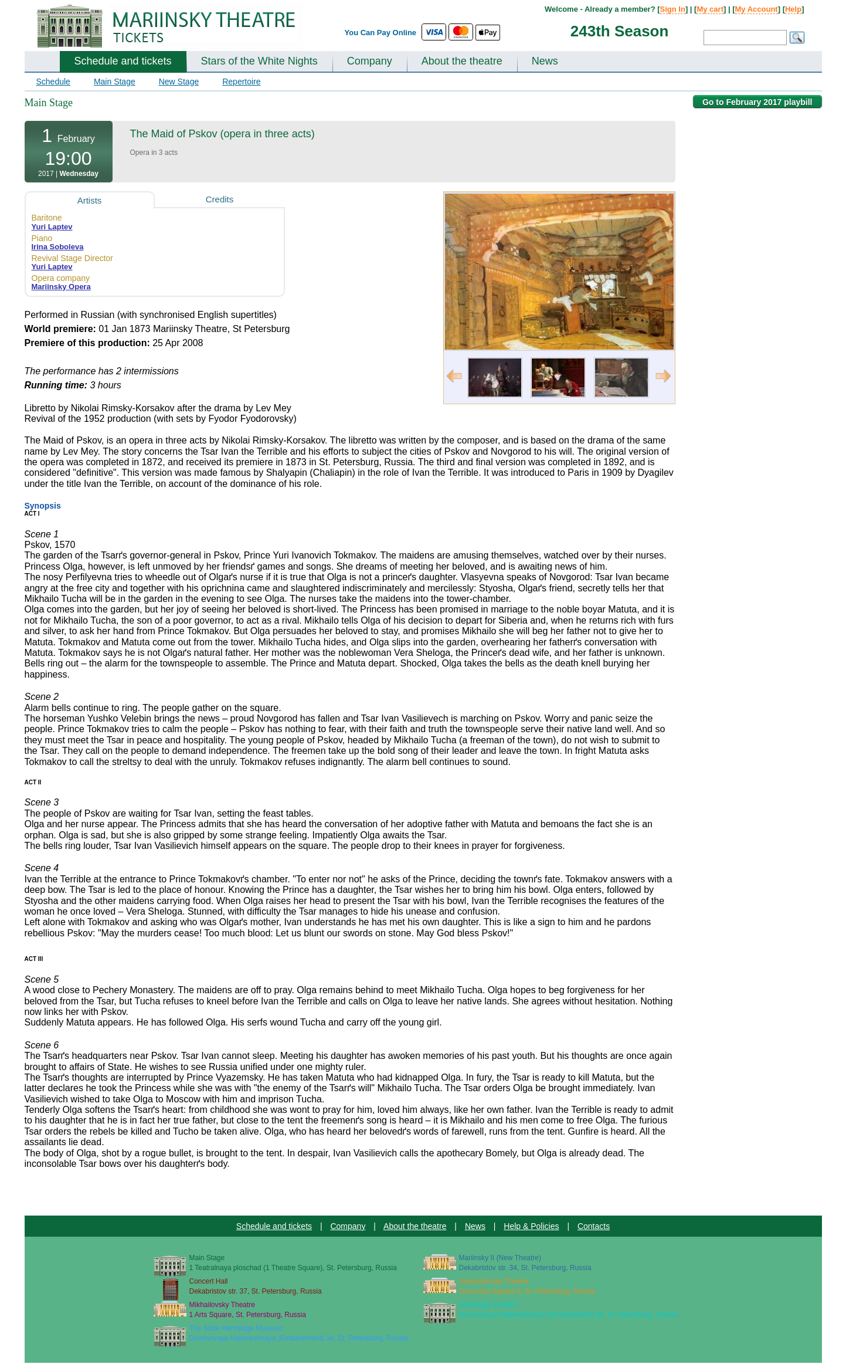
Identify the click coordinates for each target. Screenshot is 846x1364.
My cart (709, 9)
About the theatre (462, 61)
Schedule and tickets (123, 61)
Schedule (53, 81)
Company (369, 61)
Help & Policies (531, 1226)
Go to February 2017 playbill (757, 102)
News (545, 61)
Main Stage (114, 81)
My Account (756, 9)
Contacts (593, 1226)
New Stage (179, 81)
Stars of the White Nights (259, 61)
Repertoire (241, 81)
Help (793, 9)
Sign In (672, 9)
